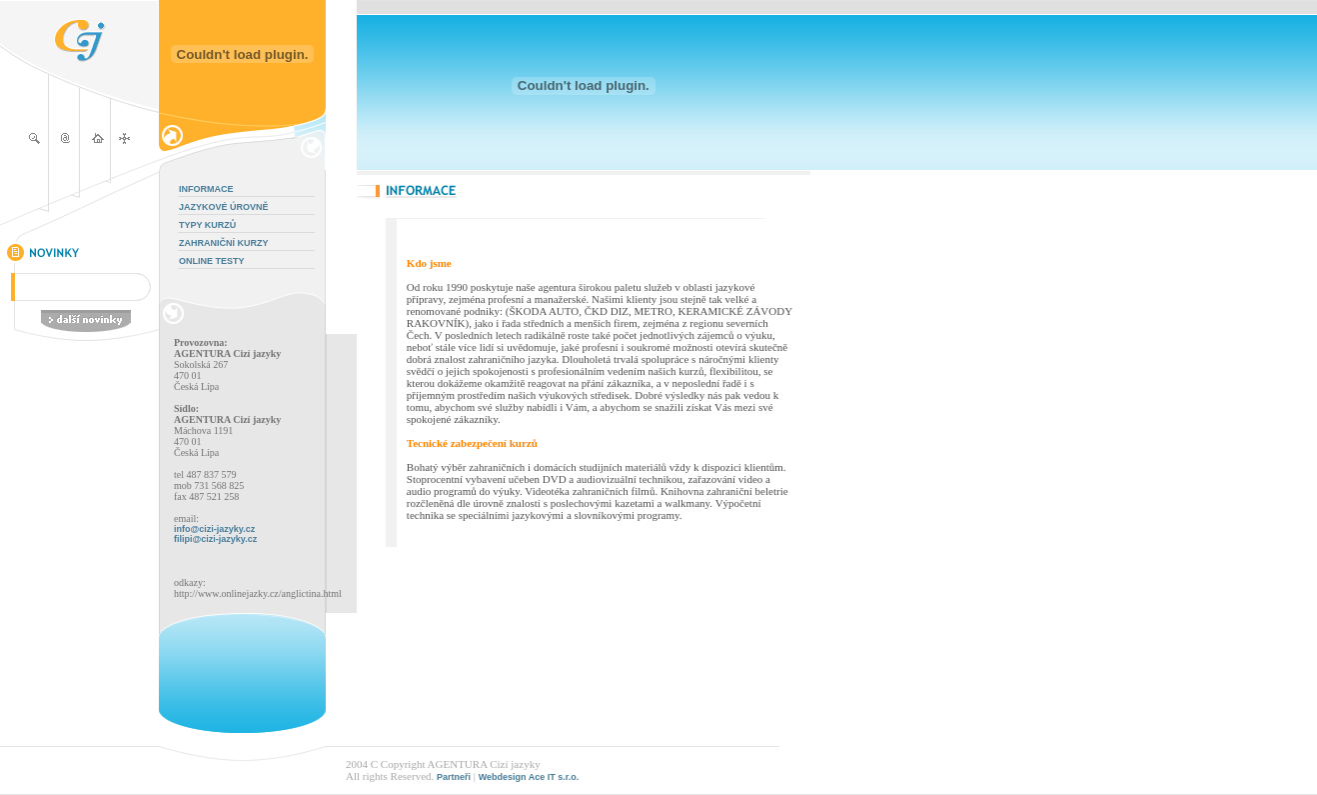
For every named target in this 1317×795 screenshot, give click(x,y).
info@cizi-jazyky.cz (214, 529)
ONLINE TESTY (212, 261)
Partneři (454, 777)
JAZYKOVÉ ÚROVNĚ (224, 207)
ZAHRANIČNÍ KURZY (224, 243)
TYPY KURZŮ (207, 225)
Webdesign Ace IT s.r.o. (529, 777)
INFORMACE (206, 189)
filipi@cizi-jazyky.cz (215, 539)
